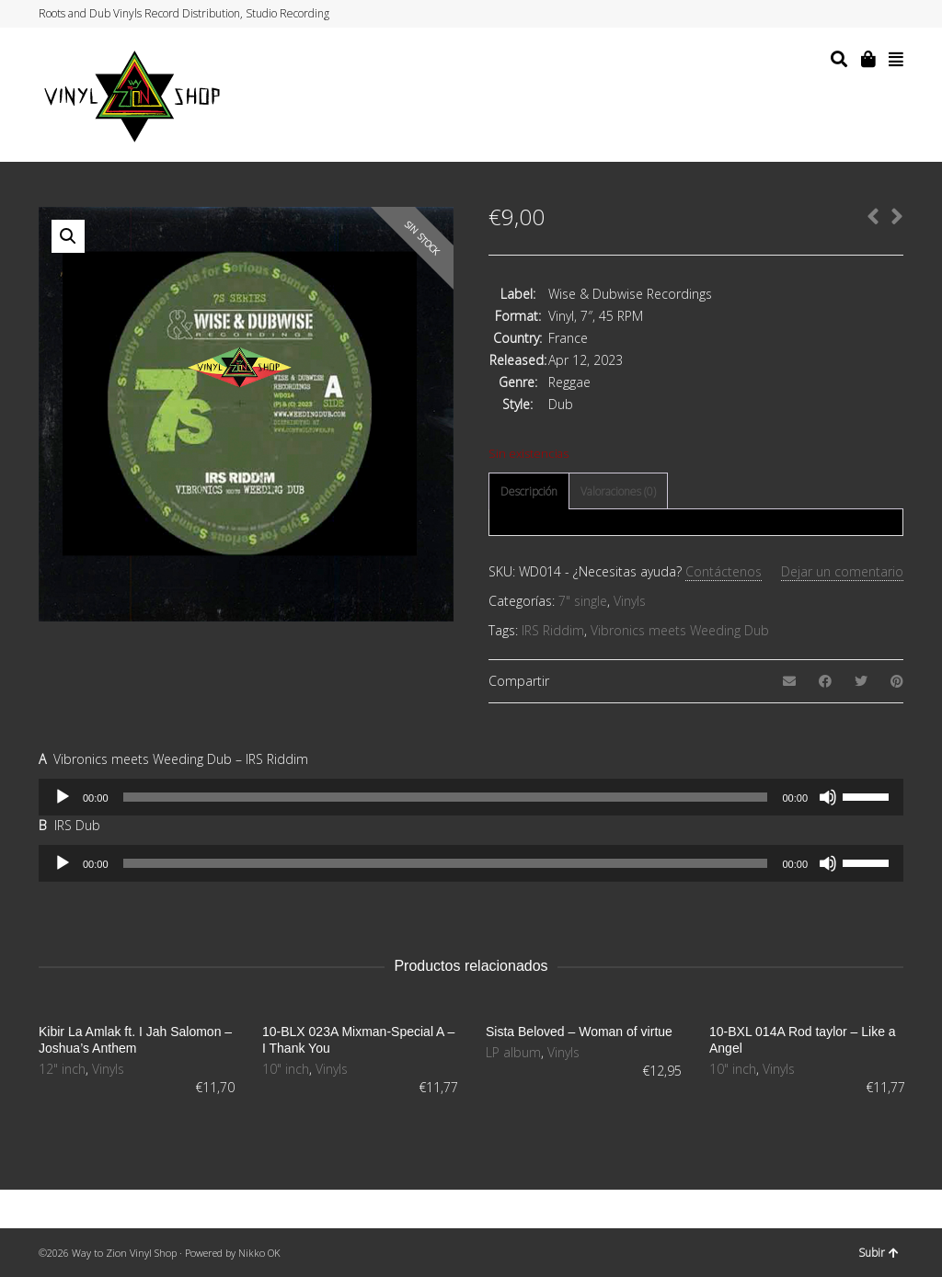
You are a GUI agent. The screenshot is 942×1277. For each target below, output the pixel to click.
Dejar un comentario (842, 571)
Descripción (528, 491)
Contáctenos (723, 571)
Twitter (832, 14)
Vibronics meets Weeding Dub (680, 630)
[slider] (445, 797)
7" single (582, 601)
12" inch (62, 1068)
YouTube (884, 14)
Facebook (849, 14)
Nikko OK (259, 1253)
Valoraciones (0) (618, 491)
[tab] (528, 492)
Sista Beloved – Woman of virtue (579, 1031)
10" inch (285, 1068)
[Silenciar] (828, 797)
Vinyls (630, 601)
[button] (68, 236)
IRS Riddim (553, 630)
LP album (513, 1052)
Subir (878, 1252)
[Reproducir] (62, 797)
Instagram (867, 14)
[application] (471, 797)
